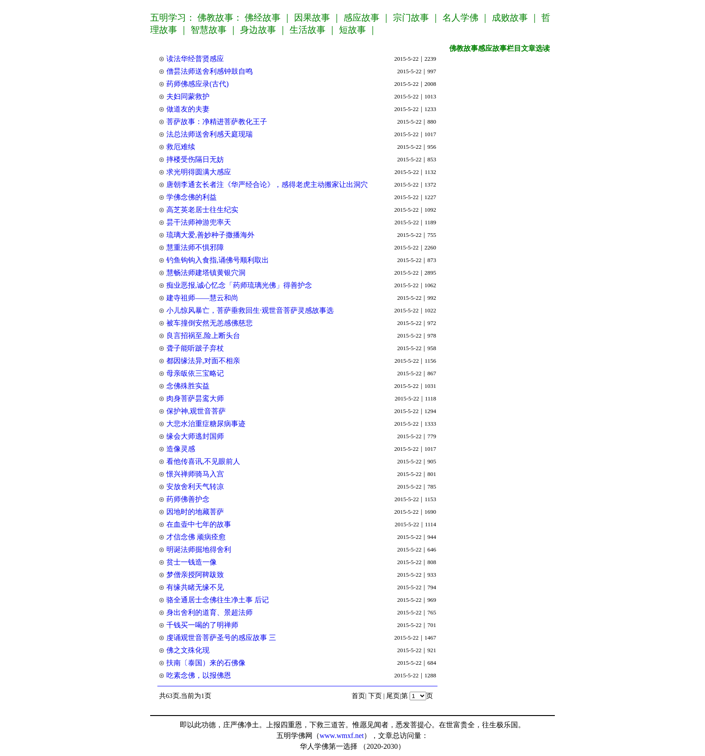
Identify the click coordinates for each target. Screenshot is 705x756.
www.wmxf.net (342, 735)
